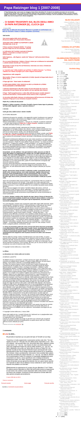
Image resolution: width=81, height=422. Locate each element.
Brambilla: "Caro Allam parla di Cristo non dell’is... (67, 182)
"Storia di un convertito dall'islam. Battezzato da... (68, 210)
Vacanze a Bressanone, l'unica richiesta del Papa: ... (68, 378)
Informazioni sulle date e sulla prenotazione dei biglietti (71, 63)
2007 (59, 416)
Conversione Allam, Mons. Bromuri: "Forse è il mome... (69, 346)
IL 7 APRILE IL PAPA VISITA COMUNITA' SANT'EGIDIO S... (68, 270)
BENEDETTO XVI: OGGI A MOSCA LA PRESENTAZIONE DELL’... (69, 401)
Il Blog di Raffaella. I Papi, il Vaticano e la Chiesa (72, 23)
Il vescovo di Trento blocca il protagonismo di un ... (67, 349)
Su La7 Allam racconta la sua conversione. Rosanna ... (67, 249)
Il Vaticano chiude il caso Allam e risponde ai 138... (68, 226)
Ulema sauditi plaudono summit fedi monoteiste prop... (69, 294)
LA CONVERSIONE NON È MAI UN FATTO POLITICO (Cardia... (69, 333)
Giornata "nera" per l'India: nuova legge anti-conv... (68, 303)
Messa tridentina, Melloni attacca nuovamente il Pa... (68, 217)
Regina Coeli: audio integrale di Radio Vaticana (68, 113)
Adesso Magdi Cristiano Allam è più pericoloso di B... (69, 169)
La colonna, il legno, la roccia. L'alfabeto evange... (67, 139)
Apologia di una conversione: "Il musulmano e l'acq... (68, 391)
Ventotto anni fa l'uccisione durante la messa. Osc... (69, 191)
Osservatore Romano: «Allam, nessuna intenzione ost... (67, 356)
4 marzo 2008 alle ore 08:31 (13, 377)
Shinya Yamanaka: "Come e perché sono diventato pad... (69, 201)
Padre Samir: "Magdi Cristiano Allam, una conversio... (67, 273)
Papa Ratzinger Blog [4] (73, 34)
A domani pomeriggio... (65, 285)
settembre (62, 78)
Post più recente (6, 383)
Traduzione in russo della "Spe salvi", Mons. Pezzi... (67, 381)
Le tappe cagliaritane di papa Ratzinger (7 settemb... (67, 116)
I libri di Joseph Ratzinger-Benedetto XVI (72, 50)
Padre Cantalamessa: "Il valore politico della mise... (68, 152)
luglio (61, 81)
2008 (59, 73)
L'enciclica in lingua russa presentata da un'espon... (67, 297)
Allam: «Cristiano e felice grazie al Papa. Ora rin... (68, 407)
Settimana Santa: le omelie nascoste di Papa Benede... (67, 404)
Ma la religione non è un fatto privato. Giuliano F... (67, 91)
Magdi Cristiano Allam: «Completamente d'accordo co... (69, 239)
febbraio (61, 413)
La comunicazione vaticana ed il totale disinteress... (68, 158)
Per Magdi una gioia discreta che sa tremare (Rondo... (69, 397)
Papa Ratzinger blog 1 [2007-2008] (32, 8)
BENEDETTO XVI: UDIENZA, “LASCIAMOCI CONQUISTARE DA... (68, 330)
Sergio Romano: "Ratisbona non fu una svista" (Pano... (69, 155)
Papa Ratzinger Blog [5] (73, 32)
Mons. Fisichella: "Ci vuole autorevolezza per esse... (67, 94)
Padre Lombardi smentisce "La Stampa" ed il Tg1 (68, 129)
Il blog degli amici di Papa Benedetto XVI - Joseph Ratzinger (70, 25)
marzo (61, 89)
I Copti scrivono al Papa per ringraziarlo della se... (67, 388)
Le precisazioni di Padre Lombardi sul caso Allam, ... (68, 207)
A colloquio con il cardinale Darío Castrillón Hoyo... (68, 246)
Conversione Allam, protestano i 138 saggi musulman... (69, 385)
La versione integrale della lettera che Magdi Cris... (68, 279)
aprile (61, 87)
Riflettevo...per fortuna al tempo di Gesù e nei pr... (68, 310)
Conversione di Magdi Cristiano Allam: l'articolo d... (68, 313)
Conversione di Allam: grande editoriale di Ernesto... (67, 276)
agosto (61, 80)
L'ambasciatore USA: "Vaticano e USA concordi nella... (68, 306)
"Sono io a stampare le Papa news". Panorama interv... (69, 97)
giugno (61, 83)
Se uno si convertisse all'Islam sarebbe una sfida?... (67, 110)
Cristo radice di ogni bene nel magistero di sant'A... (67, 252)
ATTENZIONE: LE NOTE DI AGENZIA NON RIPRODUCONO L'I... (69, 263)
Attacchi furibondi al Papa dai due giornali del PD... (68, 340)
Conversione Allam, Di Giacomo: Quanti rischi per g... (68, 372)
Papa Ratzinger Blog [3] (73, 35)
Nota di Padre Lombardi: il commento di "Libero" (66, 214)
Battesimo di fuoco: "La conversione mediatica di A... (69, 300)
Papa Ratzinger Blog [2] (73, 36)
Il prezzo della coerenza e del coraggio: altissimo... (67, 142)
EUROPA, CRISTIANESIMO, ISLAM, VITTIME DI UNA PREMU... (67, 165)
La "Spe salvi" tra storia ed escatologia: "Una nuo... (66, 230)
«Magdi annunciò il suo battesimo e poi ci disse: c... (69, 362)
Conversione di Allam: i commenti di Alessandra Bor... (69, 316)
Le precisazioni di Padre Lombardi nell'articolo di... (68, 223)
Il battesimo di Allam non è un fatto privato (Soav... (69, 287)
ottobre (61, 76)
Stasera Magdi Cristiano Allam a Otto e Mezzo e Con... (68, 290)
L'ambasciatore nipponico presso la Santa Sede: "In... (69, 204)
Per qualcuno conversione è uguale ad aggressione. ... (69, 195)
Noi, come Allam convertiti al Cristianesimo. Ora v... (67, 359)
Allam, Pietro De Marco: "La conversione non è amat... (67, 161)
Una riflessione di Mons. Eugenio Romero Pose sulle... (68, 369)
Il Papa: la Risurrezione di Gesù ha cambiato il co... (69, 319)
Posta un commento (8, 380)
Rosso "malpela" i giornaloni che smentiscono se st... (68, 185)
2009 (59, 71)
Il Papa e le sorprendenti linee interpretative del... (67, 326)
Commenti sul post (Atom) (15, 387)
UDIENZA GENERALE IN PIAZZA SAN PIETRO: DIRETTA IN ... (68, 343)
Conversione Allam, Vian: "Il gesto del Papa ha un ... (68, 375)
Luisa (6, 334)
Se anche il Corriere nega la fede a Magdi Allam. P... (69, 282)
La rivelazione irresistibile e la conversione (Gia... (67, 132)
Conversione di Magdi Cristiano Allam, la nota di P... (68, 266)
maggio (61, 85)
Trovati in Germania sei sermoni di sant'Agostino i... (69, 123)
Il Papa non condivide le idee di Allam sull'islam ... (68, 220)
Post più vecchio (49, 383)
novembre (62, 74)
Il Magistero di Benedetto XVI (71, 28)
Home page (27, 383)
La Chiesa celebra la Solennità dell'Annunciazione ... (67, 107)
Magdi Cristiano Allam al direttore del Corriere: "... (68, 179)
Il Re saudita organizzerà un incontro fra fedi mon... (67, 394)
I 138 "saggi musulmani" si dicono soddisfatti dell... (68, 242)
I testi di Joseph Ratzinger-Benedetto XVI (72, 38)
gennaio (61, 415)
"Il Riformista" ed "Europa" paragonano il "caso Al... (66, 198)
